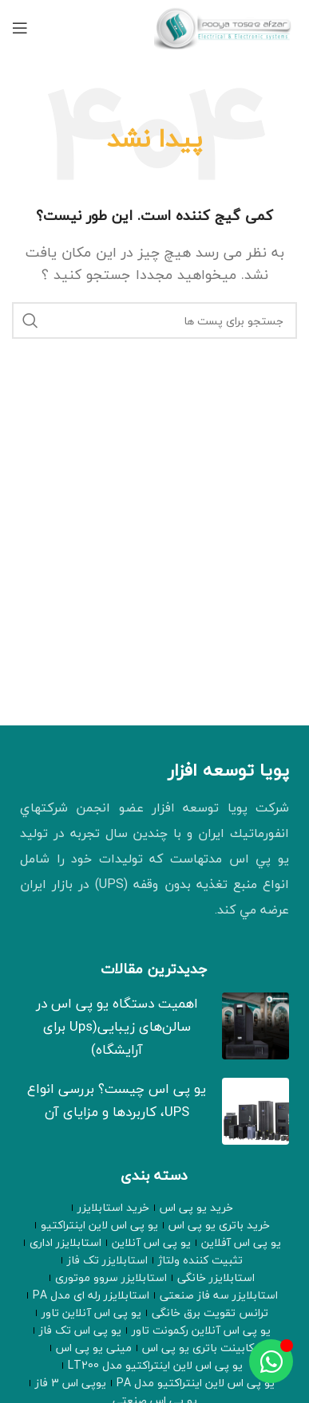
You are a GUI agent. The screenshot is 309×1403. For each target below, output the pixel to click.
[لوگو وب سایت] (225, 26)
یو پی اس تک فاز (80, 1330)
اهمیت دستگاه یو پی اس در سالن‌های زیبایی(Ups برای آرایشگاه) (117, 1026)
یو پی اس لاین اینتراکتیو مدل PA (196, 1383)
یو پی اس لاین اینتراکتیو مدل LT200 (155, 1365)
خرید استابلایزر (113, 1207)
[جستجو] (154, 320)
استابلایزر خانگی (216, 1278)
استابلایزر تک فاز (107, 1260)
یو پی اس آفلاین (241, 1243)
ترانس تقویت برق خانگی (210, 1313)
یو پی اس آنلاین (151, 1243)
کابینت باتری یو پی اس (198, 1348)
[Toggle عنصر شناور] (271, 1361)
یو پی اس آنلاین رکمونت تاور (201, 1330)
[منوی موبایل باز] (20, 28)
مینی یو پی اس (94, 1348)
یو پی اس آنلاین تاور (91, 1313)
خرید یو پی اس (196, 1207)
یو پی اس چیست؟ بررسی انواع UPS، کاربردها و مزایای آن (116, 1100)
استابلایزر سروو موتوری (111, 1278)
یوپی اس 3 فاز (70, 1383)
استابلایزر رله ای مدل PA (91, 1295)
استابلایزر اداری (65, 1243)
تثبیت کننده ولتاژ (200, 1260)
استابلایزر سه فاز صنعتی (219, 1295)
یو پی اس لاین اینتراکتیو (99, 1225)
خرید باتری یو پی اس (219, 1225)
